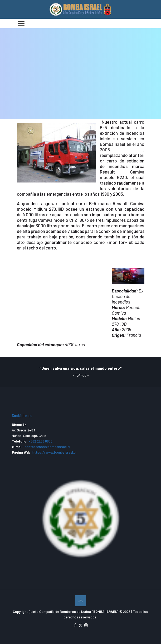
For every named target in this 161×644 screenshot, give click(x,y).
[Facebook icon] (75, 625)
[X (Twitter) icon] (80, 625)
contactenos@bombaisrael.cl (47, 447)
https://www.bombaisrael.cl (54, 452)
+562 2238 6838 (40, 441)
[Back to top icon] (80, 600)
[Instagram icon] (86, 625)
